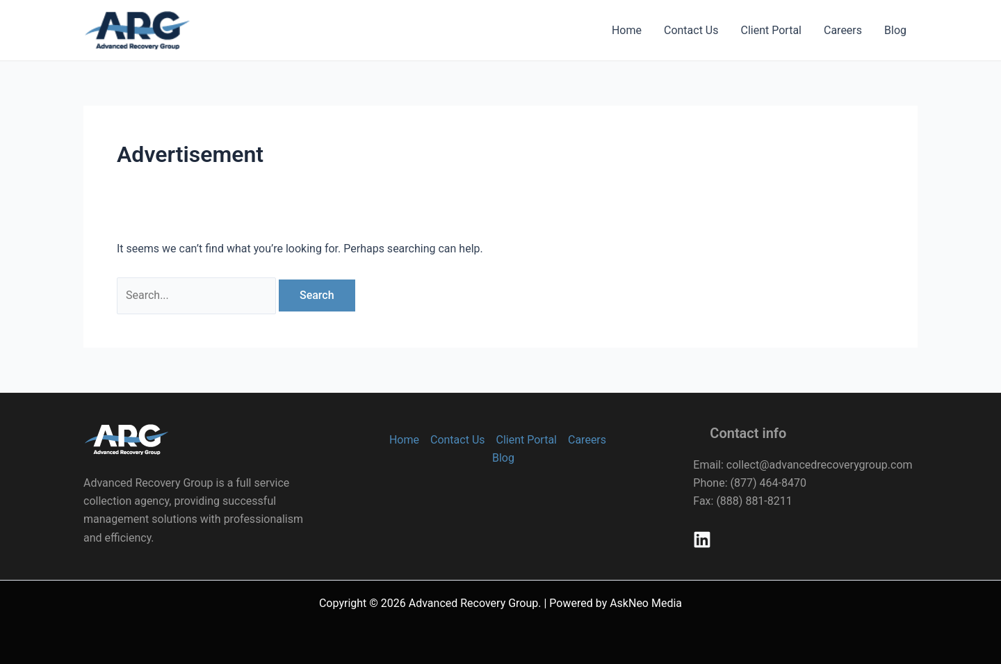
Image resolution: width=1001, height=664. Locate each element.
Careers (843, 30)
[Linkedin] (702, 540)
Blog (895, 30)
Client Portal (771, 30)
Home (627, 30)
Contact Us (691, 30)
